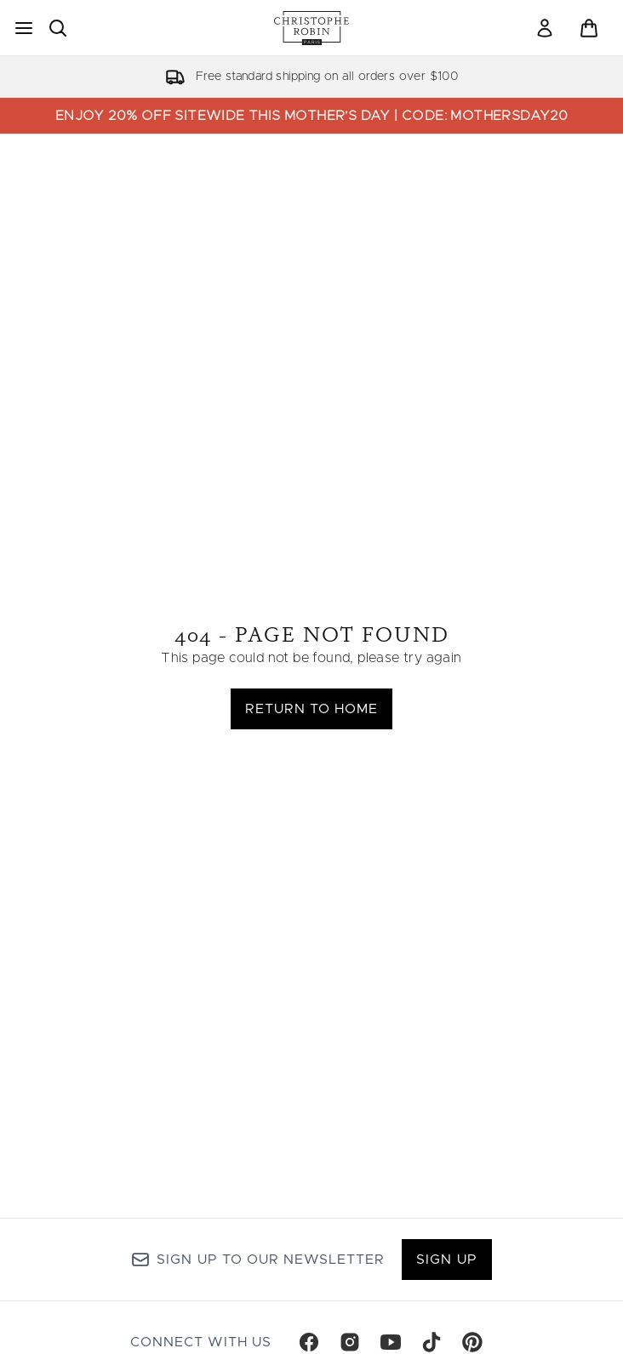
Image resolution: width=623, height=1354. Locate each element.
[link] (544, 28)
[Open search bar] (58, 28)
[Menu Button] (24, 28)
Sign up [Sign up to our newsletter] (446, 1259)
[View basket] (589, 28)
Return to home (312, 709)
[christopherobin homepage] (311, 28)
